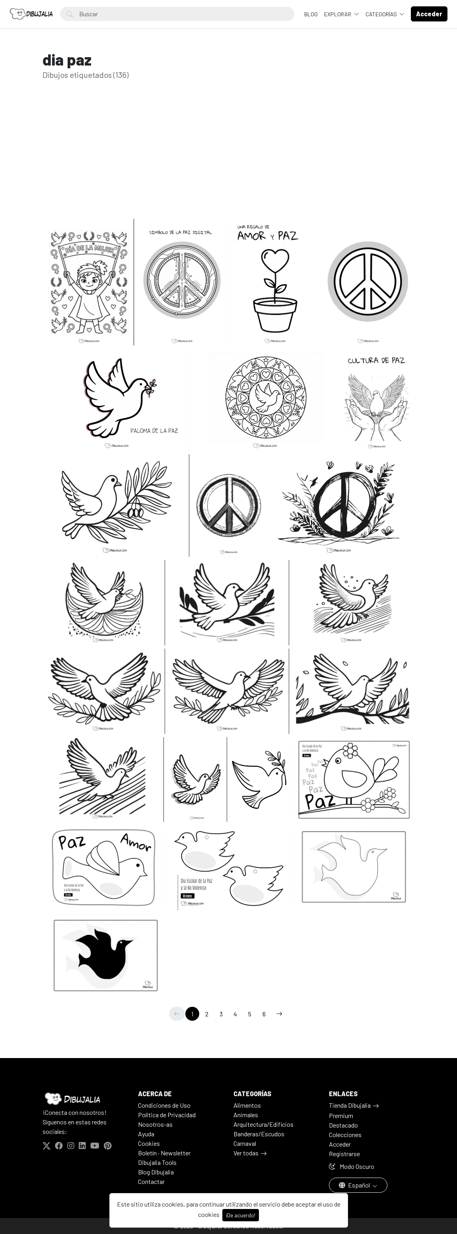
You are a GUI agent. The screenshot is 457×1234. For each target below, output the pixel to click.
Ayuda (146, 1133)
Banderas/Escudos (258, 1133)
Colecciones (345, 1134)
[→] (279, 1014)
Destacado (343, 1125)
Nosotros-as (155, 1124)
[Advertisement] (229, 161)
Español (355, 1185)
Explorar (338, 14)
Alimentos (247, 1105)
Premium (341, 1115)
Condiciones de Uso (164, 1105)
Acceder (340, 1144)
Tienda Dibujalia (350, 1105)
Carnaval (244, 1143)
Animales (245, 1114)
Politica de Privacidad (167, 1114)
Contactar (151, 1181)
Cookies (149, 1143)
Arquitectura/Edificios (263, 1124)
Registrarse (344, 1153)
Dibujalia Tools (157, 1162)
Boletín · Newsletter (164, 1153)
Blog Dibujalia (156, 1172)
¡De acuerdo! (240, 1215)
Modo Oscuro (351, 1166)
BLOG (311, 14)
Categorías (382, 14)
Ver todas (246, 1153)
